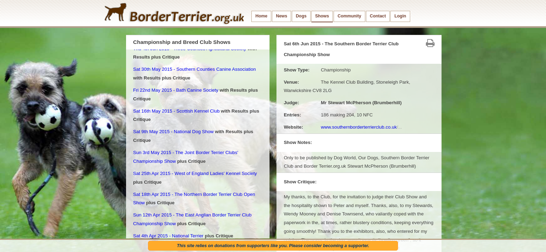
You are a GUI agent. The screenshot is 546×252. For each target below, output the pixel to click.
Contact (378, 16)
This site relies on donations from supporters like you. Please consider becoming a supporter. (273, 245)
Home (261, 16)
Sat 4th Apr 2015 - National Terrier (168, 235)
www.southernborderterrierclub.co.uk (361, 127)
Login (400, 16)
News (281, 16)
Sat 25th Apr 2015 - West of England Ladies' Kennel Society (195, 173)
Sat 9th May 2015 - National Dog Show (173, 131)
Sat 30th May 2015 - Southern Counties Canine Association (194, 69)
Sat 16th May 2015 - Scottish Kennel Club (176, 111)
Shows (322, 16)
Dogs (301, 16)
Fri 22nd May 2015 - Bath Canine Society (175, 90)
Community (349, 16)
